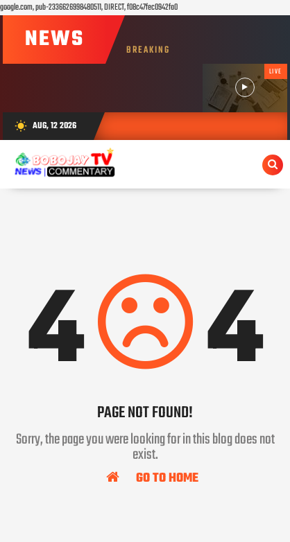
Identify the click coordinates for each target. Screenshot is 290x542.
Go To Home (152, 478)
